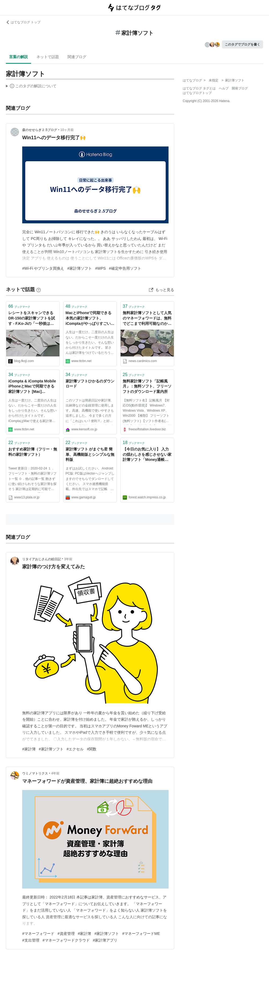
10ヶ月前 (66, 130)
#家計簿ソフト (79, 268)
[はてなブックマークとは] (38, 289)
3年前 (68, 559)
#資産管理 (66, 933)
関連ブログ (77, 57)
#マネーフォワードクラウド (66, 940)
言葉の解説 (18, 57)
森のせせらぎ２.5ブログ (39, 130)
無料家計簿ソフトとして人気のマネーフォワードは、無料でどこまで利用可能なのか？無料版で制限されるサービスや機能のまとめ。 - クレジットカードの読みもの (147, 318)
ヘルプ (224, 88)
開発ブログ (240, 88)
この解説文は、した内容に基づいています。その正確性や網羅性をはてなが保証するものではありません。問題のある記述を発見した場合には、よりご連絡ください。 (31, 87)
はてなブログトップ (197, 93)
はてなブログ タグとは (199, 88)
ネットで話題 (47, 57)
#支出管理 (30, 940)
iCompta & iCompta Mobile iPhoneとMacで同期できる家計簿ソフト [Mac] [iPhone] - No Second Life (32, 387)
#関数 (91, 749)
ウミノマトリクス (35, 773)
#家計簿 (29, 749)
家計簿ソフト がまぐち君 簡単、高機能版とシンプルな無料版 (90, 454)
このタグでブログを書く (242, 44)
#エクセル (75, 749)
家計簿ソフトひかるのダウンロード (90, 384)
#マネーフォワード (38, 933)
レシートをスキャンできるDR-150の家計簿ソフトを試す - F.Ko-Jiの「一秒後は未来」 (31, 318)
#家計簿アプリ (105, 940)
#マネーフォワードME (141, 933)
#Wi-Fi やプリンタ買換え (43, 268)
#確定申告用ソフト (125, 268)
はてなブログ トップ (23, 22)
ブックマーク (19, 306)
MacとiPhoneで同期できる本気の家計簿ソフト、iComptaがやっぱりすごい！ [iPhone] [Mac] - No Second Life (90, 318)
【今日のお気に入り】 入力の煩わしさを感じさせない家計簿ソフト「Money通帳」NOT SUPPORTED (147, 455)
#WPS (100, 268)
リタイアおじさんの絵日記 (41, 559)
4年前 (55, 773)
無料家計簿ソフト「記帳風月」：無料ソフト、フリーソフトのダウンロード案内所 (147, 386)
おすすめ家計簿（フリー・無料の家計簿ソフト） (32, 452)
